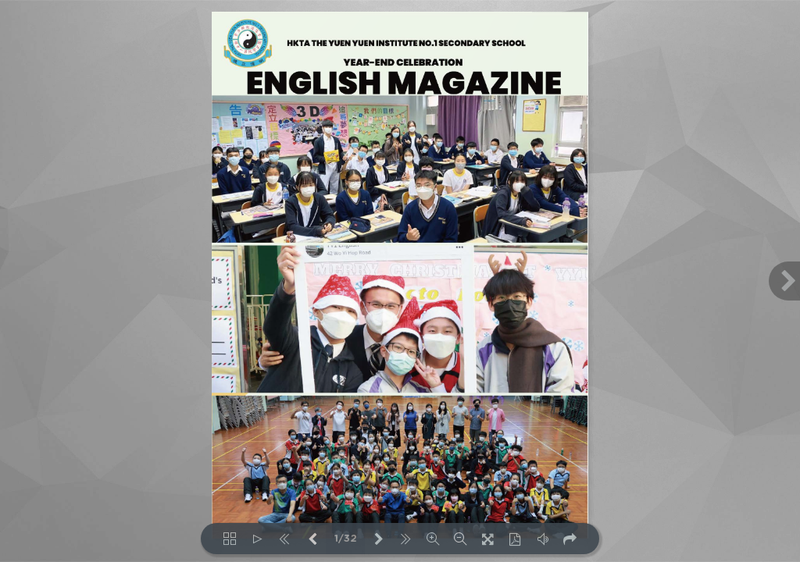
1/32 (345, 539)
